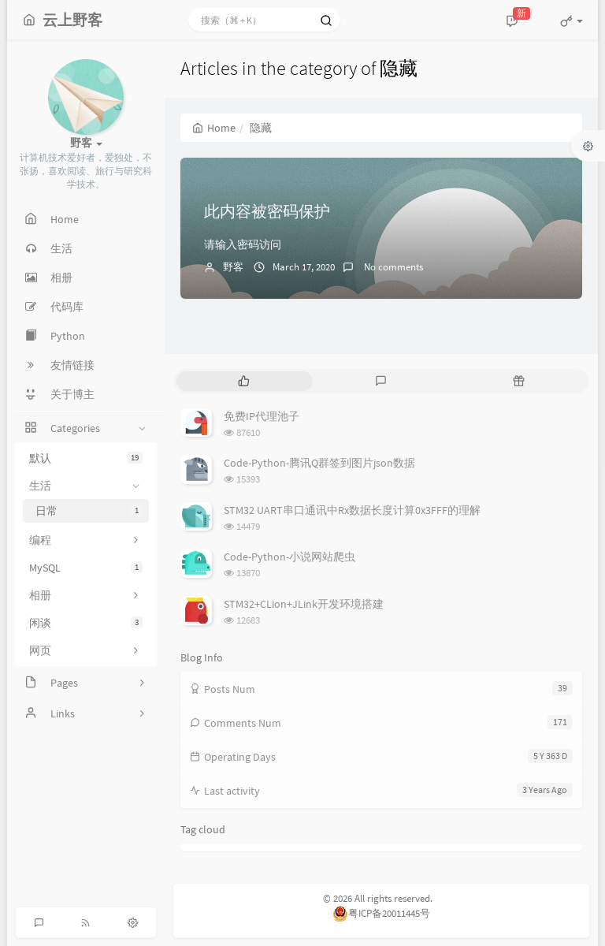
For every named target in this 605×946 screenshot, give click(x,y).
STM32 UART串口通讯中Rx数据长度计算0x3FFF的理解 (352, 510)
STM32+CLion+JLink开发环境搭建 (304, 604)
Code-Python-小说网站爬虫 (289, 556)
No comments (392, 267)
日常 (89, 511)
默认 (86, 458)
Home (214, 128)
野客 (233, 267)
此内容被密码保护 (267, 211)
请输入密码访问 (242, 244)
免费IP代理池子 (261, 416)
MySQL (86, 568)
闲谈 (86, 623)
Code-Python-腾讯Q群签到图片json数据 (319, 463)
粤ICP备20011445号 (381, 913)
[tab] (244, 381)
